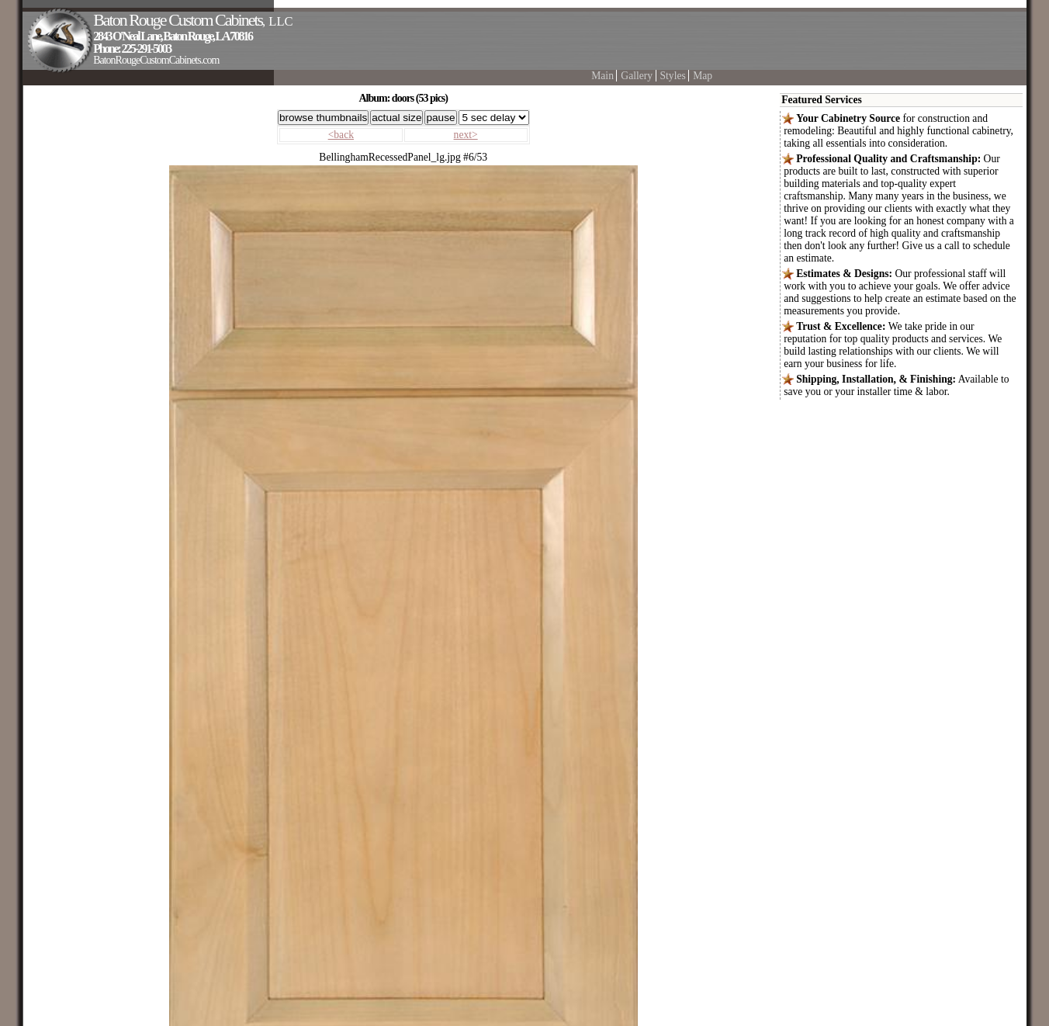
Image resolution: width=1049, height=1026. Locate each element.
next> (466, 134)
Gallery (637, 75)
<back (341, 134)
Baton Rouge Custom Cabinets (193, 19)
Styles (673, 75)
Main (602, 75)
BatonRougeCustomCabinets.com (156, 60)
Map (702, 75)
